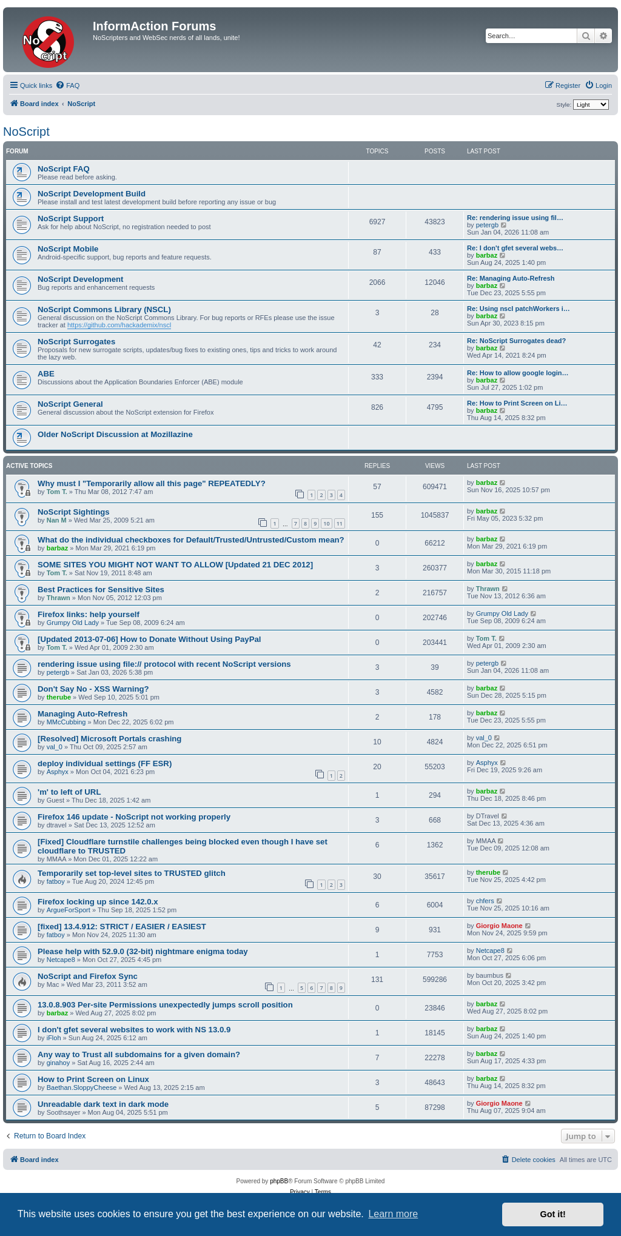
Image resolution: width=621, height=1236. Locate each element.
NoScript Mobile (68, 248)
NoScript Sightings (74, 511)
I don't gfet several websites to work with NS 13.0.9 (134, 1029)
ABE (46, 373)
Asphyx (58, 771)
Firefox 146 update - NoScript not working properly (134, 816)
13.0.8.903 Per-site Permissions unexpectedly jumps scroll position (165, 1004)
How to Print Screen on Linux (93, 1079)
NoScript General (70, 404)
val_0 (54, 746)
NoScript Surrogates (76, 341)
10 (326, 523)
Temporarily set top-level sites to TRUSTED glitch (132, 873)
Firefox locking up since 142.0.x (98, 901)
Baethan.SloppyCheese (82, 1087)
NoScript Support (71, 218)
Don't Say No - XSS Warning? (93, 688)
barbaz (486, 255)
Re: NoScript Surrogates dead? (516, 340)
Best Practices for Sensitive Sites (101, 589)
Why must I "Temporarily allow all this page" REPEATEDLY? (152, 483)
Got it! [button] (553, 1214)
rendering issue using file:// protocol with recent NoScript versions (164, 664)
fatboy (56, 881)
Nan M (57, 520)
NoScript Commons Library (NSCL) (104, 309)
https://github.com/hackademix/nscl (119, 325)
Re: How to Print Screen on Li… (517, 403)
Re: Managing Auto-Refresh (510, 278)
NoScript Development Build (92, 193)
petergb (487, 225)
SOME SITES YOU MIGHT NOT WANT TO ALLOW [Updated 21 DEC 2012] (175, 564)
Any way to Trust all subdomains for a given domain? (139, 1054)
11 (340, 523)
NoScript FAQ (64, 168)
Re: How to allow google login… (517, 372)
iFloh (54, 1037)
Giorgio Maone (499, 925)
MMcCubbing (66, 722)
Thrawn (58, 597)
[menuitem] (67, 85)
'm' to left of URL (69, 792)
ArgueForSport (68, 910)
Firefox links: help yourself (88, 614)
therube (59, 697)
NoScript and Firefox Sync (88, 976)
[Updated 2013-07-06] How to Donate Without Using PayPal (149, 639)
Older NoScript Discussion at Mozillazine (115, 434)
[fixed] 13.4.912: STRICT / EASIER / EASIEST (122, 926)
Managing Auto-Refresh (82, 713)
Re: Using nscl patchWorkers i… (518, 308)
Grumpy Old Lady (73, 622)
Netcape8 (61, 959)
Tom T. (57, 491)
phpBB (279, 1181)
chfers (485, 900)
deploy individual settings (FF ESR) (105, 763)
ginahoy (58, 1062)
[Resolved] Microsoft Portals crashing (109, 738)
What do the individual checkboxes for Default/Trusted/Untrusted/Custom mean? (191, 539)
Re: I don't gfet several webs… (515, 248)
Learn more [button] (393, 1214)
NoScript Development (80, 279)
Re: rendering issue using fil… (515, 217)
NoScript (26, 131)
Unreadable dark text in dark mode (103, 1104)
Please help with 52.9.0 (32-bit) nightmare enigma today (143, 951)
